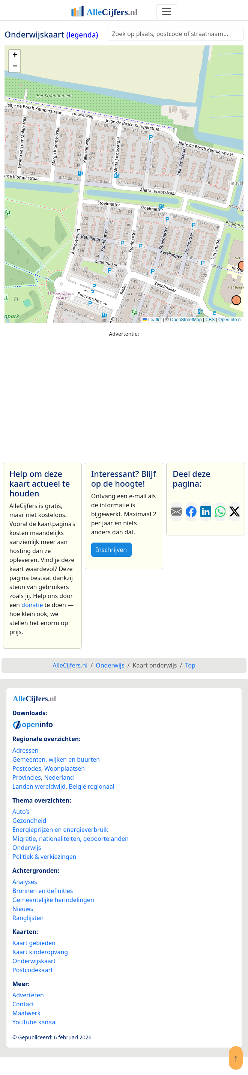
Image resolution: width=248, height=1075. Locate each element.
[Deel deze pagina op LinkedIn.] (205, 511)
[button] (14, 55)
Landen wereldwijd (39, 786)
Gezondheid (29, 820)
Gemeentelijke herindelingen (53, 900)
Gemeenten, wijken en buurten (56, 759)
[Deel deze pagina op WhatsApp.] (220, 511)
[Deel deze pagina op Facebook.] (191, 511)
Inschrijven (111, 550)
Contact (23, 1004)
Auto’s (20, 811)
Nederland (59, 777)
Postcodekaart (32, 970)
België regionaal (91, 786)
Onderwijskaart (34, 961)
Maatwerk (26, 1013)
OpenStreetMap (186, 319)
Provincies (26, 777)
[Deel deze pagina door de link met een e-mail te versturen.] (176, 511)
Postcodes (26, 768)
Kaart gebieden (34, 943)
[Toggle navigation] (166, 11)
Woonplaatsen (64, 768)
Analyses (24, 882)
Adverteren (28, 995)
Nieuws (22, 909)
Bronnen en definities (42, 891)
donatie (32, 605)
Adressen (25, 750)
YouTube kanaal (34, 1022)
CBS (210, 319)
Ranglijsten (28, 918)
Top (190, 665)
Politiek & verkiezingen (44, 856)
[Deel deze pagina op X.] (234, 511)
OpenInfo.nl (230, 319)
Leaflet (152, 319)
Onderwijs (26, 847)
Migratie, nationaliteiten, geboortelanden (70, 838)
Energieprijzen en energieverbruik (60, 829)
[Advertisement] (124, 396)
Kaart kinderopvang (40, 952)
